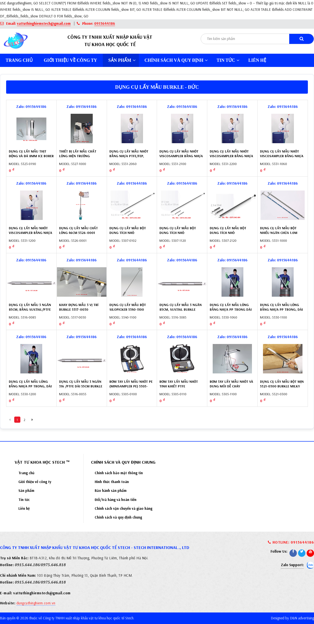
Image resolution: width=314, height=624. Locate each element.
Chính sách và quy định (176, 60)
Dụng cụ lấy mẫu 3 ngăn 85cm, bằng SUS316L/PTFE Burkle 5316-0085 (30, 310)
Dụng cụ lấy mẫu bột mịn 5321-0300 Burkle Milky (282, 384)
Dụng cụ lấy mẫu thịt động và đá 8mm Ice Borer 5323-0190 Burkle (31, 156)
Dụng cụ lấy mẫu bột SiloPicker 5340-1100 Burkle (127, 310)
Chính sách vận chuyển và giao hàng (123, 508)
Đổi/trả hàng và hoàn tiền (115, 499)
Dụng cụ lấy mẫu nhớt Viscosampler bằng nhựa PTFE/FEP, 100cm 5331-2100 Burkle (181, 158)
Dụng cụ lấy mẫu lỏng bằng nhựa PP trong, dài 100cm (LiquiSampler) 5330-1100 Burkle (281, 312)
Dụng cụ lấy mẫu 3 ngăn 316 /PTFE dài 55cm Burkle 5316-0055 (80, 386)
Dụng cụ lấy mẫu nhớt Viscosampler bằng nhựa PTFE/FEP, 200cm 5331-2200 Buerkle (232, 158)
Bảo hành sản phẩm (111, 490)
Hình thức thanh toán (112, 481)
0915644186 (104, 23)
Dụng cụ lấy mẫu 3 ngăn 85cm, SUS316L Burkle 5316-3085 (180, 310)
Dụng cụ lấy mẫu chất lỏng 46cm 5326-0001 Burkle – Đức (78, 233)
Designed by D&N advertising (292, 618)
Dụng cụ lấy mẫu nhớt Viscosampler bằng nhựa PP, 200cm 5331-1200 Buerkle (30, 235)
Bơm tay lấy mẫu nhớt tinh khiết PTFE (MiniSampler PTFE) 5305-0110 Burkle (180, 388)
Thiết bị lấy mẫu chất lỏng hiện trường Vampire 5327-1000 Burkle (81, 156)
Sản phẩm (122, 60)
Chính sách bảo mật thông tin (119, 473)
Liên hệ (257, 60)
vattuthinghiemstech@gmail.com (44, 23)
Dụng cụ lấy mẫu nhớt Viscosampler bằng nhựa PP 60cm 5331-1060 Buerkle (282, 156)
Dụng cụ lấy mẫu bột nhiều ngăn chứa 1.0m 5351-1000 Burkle (278, 233)
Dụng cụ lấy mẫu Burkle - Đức (157, 87)
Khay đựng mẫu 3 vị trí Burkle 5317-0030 (78, 307)
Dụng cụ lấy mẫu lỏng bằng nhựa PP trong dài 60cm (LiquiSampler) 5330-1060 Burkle (231, 312)
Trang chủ (19, 60)
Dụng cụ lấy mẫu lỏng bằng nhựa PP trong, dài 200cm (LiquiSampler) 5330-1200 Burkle (30, 388)
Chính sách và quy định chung (118, 517)
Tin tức (228, 60)
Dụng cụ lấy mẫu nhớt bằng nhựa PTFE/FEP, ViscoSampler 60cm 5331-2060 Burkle (130, 158)
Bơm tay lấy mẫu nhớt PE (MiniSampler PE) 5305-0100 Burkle (131, 386)
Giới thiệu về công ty (70, 60)
